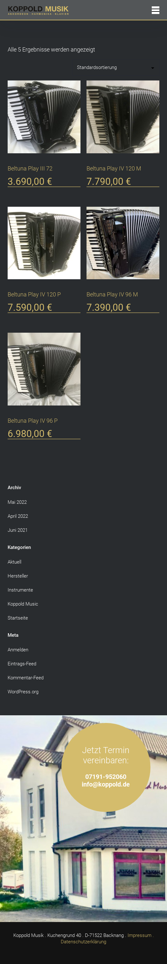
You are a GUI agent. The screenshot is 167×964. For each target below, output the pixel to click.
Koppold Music (23, 604)
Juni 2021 (18, 530)
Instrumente (20, 590)
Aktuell (14, 562)
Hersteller (18, 576)
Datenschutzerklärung (83, 942)
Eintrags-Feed (22, 664)
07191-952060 (105, 776)
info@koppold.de (106, 784)
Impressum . (141, 935)
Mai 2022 (17, 502)
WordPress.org (23, 692)
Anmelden (18, 650)
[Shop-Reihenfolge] (115, 67)
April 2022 (18, 516)
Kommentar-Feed (26, 678)
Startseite (18, 618)
